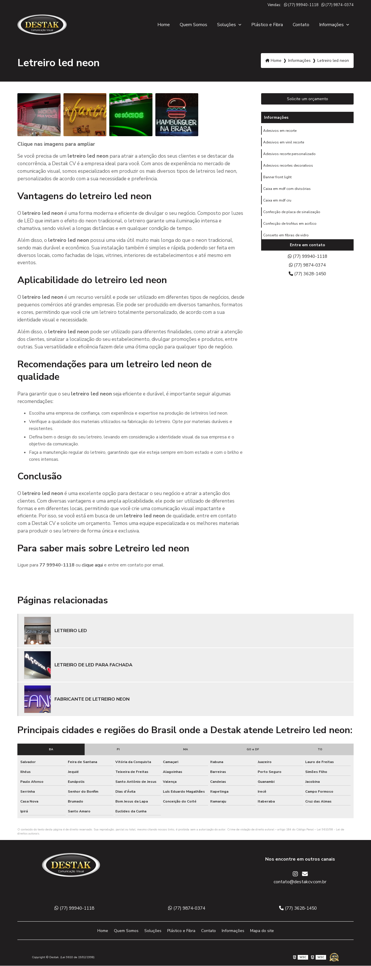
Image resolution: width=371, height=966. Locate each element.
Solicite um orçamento (307, 99)
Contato (301, 24)
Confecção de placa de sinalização (291, 216)
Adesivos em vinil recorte (283, 143)
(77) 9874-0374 (337, 5)
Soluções (227, 24)
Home (163, 24)
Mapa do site (262, 931)
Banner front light (277, 179)
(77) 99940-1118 (301, 5)
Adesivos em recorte (280, 131)
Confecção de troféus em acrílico (290, 228)
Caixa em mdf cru (277, 204)
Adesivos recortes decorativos (288, 167)
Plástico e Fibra (267, 24)
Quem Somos (193, 24)
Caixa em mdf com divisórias (287, 192)
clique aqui (92, 565)
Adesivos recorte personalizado (289, 155)
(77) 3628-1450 (307, 275)
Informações (332, 24)
